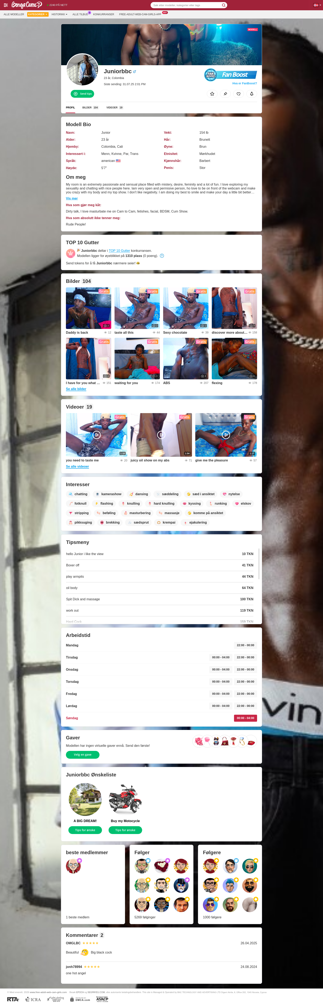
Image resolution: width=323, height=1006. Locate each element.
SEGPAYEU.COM (96, 992)
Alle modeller (14, 14)
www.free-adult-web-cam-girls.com (48, 992)
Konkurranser (103, 14)
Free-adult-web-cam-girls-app (141, 14)
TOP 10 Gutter (119, 250)
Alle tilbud (81, 14)
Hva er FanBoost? (244, 83)
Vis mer (72, 198)
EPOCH (80, 992)
